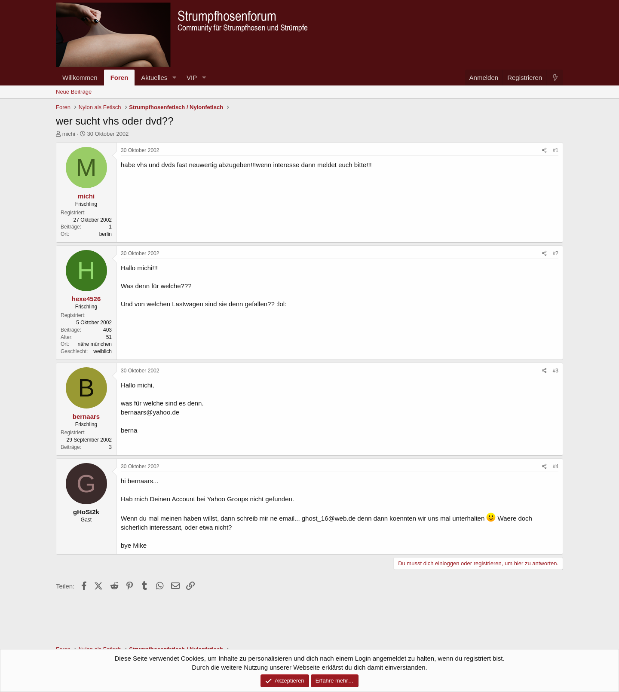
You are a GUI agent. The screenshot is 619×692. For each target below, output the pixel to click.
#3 (555, 371)
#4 (555, 466)
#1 (555, 150)
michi (68, 134)
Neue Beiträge (74, 91)
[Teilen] (544, 150)
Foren (119, 77)
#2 (555, 253)
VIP (192, 77)
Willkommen (80, 77)
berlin (105, 234)
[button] (174, 77)
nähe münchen (95, 344)
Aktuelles (154, 77)
